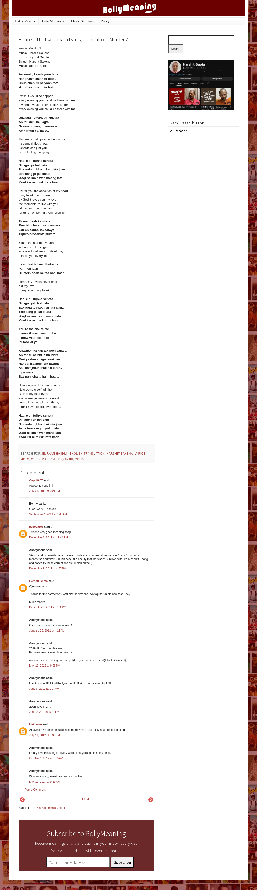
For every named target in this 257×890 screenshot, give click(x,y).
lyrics (140, 453)
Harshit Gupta (38, 581)
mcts (25, 459)
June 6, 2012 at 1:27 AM (44, 688)
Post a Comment (35, 789)
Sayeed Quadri (61, 459)
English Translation (87, 453)
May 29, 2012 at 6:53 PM (44, 665)
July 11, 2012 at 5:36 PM (44, 735)
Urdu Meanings (53, 21)
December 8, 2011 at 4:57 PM (47, 568)
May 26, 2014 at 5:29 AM (44, 781)
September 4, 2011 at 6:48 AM (48, 514)
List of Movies (25, 21)
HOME (86, 799)
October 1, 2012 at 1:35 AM (46, 758)
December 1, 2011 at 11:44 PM (48, 537)
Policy (105, 21)
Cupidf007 (36, 480)
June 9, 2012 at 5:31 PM (44, 711)
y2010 (79, 459)
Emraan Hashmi (55, 453)
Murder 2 (38, 459)
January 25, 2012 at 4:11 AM (47, 630)
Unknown (35, 724)
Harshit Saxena (120, 453)
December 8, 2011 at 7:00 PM (47, 607)
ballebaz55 (36, 526)
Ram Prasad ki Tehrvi (188, 123)
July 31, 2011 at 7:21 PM (44, 491)
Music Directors (82, 21)
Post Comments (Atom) (50, 807)
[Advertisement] (119, 78)
